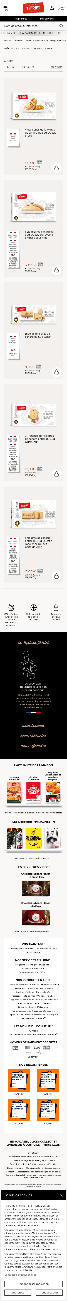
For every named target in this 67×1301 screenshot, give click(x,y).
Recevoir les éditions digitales (19, 813)
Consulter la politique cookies (20, 1274)
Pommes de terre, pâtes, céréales (39, 999)
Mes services (47, 18)
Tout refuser (18, 1292)
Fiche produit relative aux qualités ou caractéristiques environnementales (33, 1176)
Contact (10, 1171)
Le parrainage (33, 952)
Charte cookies (37, 1164)
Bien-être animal (15, 1168)
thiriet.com (33, 1153)
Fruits (38, 1003)
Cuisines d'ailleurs (25, 992)
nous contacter (33, 736)
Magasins (20, 964)
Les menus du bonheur (33, 1018)
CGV (57, 1156)
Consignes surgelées (38, 964)
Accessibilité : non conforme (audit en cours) (38, 1171)
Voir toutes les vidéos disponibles (32, 932)
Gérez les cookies (18, 1164)
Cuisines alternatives (44, 1011)
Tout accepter (49, 1292)
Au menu (33, 1031)
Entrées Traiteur (23, 40)
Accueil (7, 40)
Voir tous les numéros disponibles (32, 858)
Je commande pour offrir (32, 972)
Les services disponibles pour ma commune (30, 1156)
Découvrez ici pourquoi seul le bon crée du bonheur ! (33, 687)
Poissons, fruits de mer (23, 996)
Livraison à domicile (32, 968)
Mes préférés (20, 18)
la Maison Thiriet (33, 643)
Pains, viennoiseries (21, 1011)
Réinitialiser (57, 66)
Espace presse (52, 1168)
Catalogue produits (43, 1160)
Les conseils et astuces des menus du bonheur (33, 1034)
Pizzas (48, 988)
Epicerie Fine (16, 1014)
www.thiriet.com (13, 1209)
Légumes (14, 999)
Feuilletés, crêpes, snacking (29, 988)
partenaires (36, 1209)
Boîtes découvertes (35, 1014)
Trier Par (9, 67)
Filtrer (28, 67)
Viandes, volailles (46, 996)
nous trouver (33, 726)
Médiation (52, 1164)
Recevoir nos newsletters (49, 813)
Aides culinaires (25, 1003)
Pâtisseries (42, 1007)
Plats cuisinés (43, 992)
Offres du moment (18, 984)
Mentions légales (22, 1160)
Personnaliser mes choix (33, 1284)
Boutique (51, 1014)
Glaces (46, 1003)
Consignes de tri (34, 1168)
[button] (52, 8)
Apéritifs (34, 984)
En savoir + (33, 1057)
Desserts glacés (26, 1007)
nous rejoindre (33, 746)
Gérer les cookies (34, 1257)
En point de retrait (45, 948)
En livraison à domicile (22, 948)
